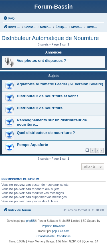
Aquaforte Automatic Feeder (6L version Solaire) (60, 84)
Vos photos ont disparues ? (41, 60)
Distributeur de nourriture (39, 108)
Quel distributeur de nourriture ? (46, 133)
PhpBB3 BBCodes (53, 226)
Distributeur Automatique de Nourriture (50, 38)
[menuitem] (9, 18)
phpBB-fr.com (61, 231)
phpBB (30, 220)
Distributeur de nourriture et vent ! (47, 96)
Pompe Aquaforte (32, 145)
